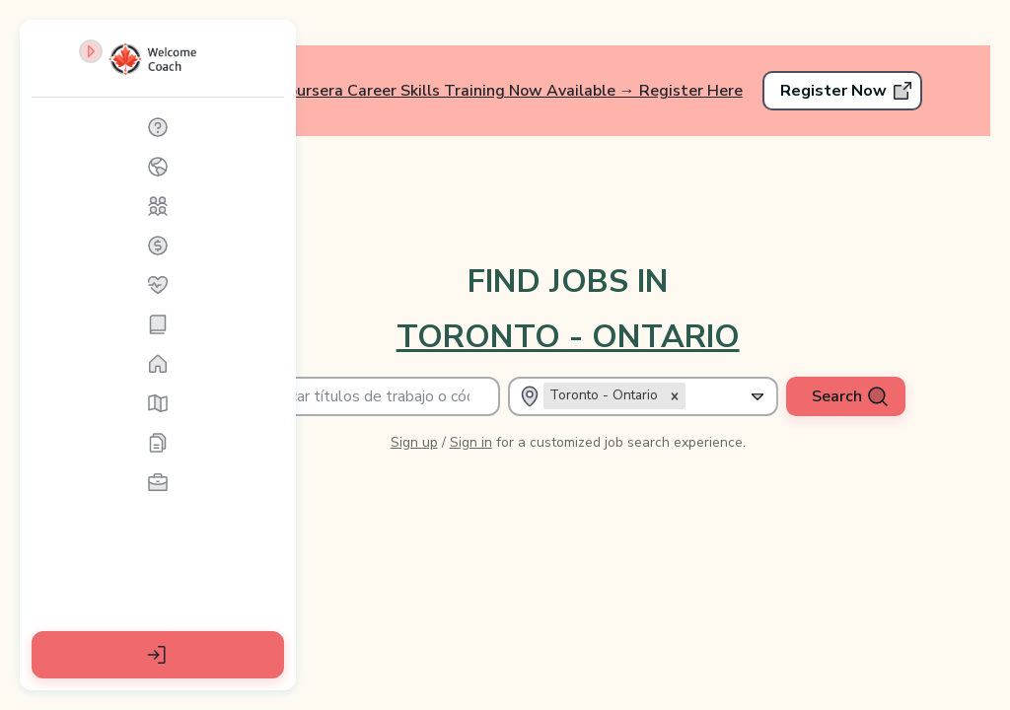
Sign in (556, 404)
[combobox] (746, 359)
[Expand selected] (766, 359)
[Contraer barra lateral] (260, 67)
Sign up (499, 404)
